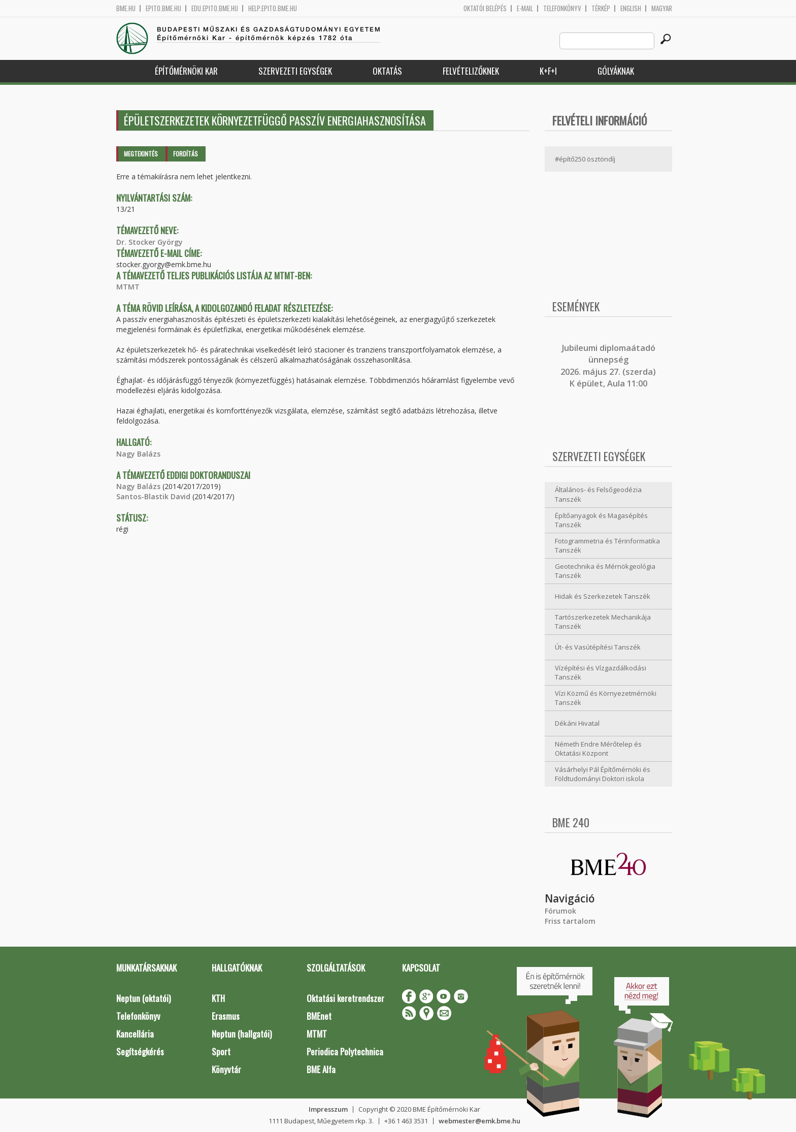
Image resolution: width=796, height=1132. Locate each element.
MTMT (128, 287)
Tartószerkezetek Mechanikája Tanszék (603, 621)
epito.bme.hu (163, 8)
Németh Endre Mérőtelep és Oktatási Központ (598, 748)
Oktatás (387, 70)
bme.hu (126, 8)
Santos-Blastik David (153, 496)
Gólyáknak (616, 70)
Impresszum (328, 1109)
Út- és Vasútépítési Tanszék (598, 647)
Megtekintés (141, 153)
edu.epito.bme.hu (214, 8)
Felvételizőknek (471, 70)
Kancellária (135, 1033)
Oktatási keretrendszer (345, 998)
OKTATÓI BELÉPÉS (485, 8)
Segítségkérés (140, 1051)
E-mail (525, 8)
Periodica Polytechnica (345, 1051)
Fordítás (185, 153)
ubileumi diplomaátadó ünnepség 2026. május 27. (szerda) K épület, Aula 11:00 (608, 365)
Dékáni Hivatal (577, 723)
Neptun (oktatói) (143, 998)
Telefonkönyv (562, 8)
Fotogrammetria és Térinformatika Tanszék (607, 545)
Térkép (600, 8)
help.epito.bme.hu (272, 8)
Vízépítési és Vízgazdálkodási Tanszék (600, 672)
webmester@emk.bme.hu (479, 1120)
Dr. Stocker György (149, 242)
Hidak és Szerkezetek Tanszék (602, 596)
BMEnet (319, 1016)
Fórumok (560, 911)
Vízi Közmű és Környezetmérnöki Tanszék (605, 698)
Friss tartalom (570, 921)
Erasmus (226, 1016)
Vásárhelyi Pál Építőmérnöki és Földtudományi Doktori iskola (602, 774)
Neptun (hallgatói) (242, 1033)
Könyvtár (226, 1069)
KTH (218, 998)
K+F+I (548, 70)
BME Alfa (321, 1069)
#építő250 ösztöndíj (585, 159)
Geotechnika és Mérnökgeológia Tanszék (605, 571)
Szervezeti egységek (295, 70)
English (630, 8)
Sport (221, 1051)
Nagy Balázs (138, 454)
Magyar (661, 8)
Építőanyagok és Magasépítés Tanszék (601, 520)
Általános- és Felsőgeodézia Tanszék (598, 494)
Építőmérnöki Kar (186, 70)
